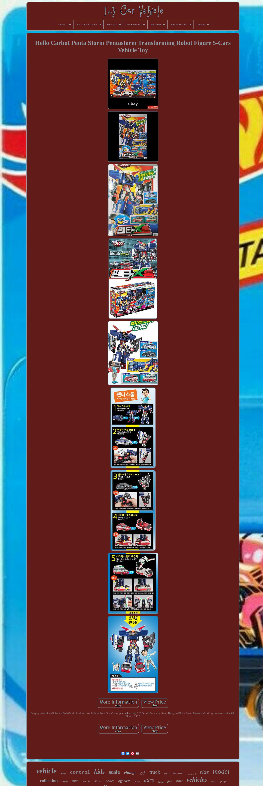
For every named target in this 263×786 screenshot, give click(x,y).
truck (154, 772)
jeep (223, 781)
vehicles (197, 779)
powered (192, 774)
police (110, 781)
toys (75, 781)
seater (65, 781)
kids (99, 771)
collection (49, 780)
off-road (124, 781)
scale (114, 772)
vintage (130, 772)
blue (179, 781)
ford (169, 781)
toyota (86, 781)
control (80, 772)
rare (166, 773)
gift (142, 773)
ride (204, 772)
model (221, 771)
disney (98, 781)
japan (160, 782)
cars (149, 780)
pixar (137, 781)
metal (63, 773)
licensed (178, 773)
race (213, 781)
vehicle (46, 771)
